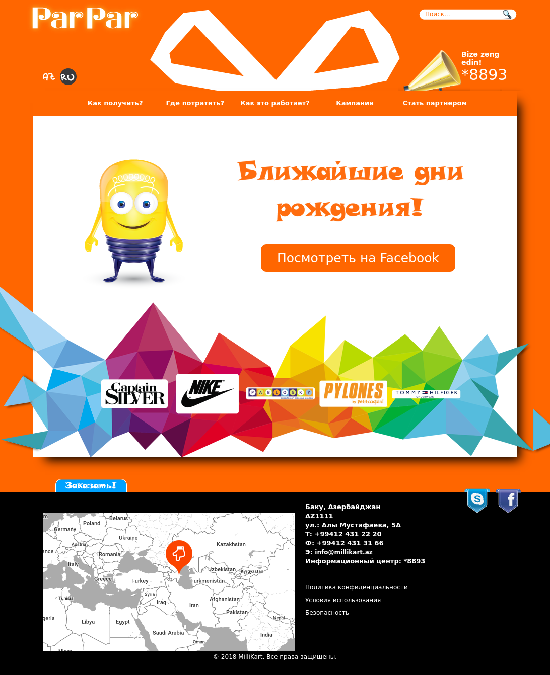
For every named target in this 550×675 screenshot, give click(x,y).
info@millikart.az (343, 552)
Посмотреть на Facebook (358, 257)
